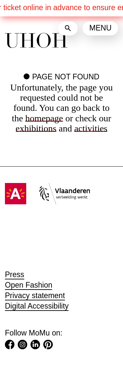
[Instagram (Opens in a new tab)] (22, 346)
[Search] (68, 28)
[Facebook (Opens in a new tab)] (10, 346)
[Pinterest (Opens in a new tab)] (48, 346)
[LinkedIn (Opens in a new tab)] (35, 346)
